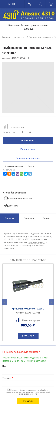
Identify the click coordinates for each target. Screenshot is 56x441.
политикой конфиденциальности (34, 393)
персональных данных (15, 392)
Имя (4, 366)
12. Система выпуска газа (38, 37)
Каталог (18, 37)
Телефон (7, 378)
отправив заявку (36, 242)
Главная (6, 37)
